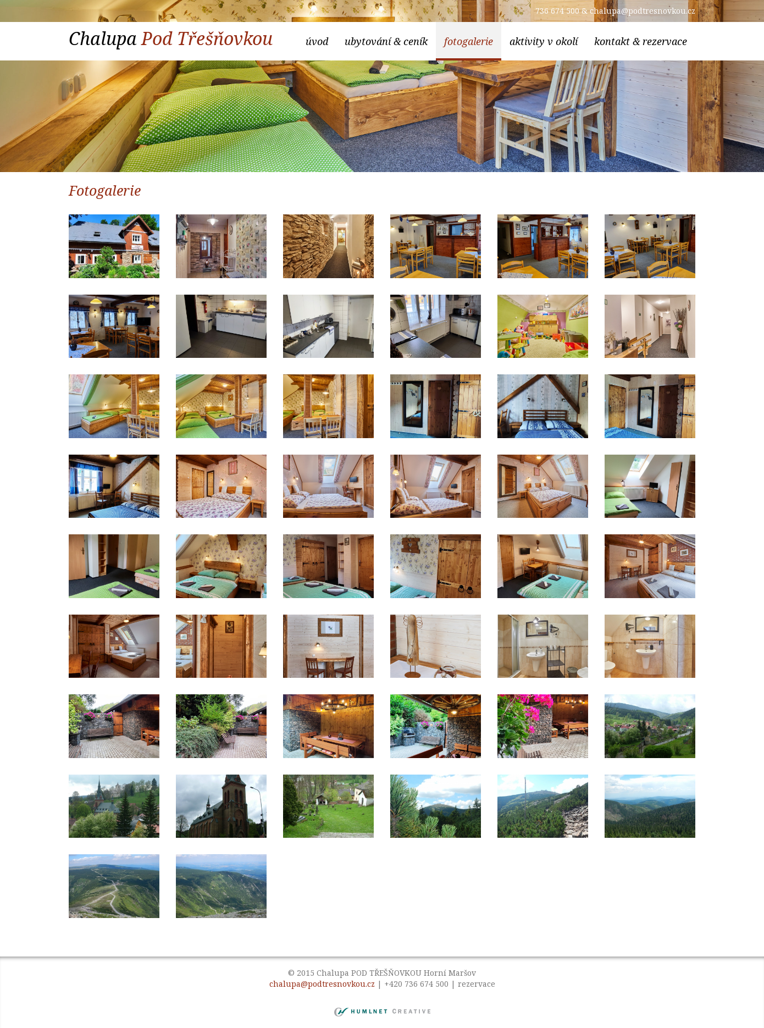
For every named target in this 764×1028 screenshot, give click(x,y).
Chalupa (171, 38)
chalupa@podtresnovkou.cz (642, 10)
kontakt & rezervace (640, 41)
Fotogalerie (468, 41)
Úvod (317, 41)
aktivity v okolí (544, 41)
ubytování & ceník (386, 41)
